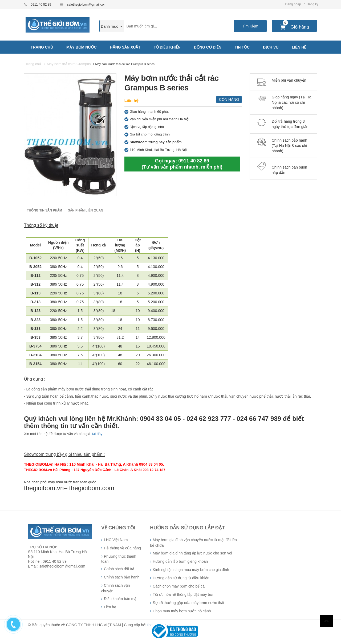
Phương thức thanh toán (118, 559)
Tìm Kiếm (250, 26)
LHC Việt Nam (116, 540)
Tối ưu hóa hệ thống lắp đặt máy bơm (184, 594)
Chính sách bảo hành (121, 577)
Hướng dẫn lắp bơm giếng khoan (180, 561)
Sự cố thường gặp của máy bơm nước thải (188, 603)
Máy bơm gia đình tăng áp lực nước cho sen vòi (192, 553)
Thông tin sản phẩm (44, 210)
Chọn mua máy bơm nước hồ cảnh (182, 611)
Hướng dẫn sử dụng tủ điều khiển (181, 578)
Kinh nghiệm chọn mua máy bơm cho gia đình (191, 570)
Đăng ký (312, 4)
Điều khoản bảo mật (120, 599)
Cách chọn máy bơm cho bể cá (179, 586)
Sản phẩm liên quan (85, 210)
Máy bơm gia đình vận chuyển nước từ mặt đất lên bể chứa (193, 543)
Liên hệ (131, 100)
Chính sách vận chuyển (115, 588)
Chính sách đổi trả (119, 569)
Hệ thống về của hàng (122, 548)
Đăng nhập (293, 4)
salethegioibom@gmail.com (87, 4)
